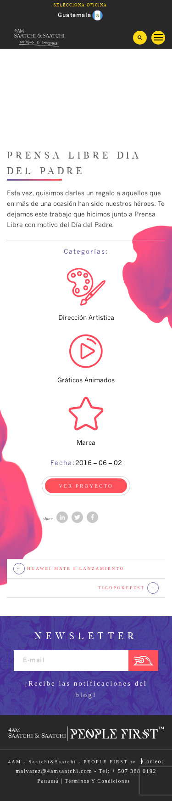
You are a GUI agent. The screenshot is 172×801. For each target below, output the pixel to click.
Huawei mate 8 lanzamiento (68, 568)
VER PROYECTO (86, 486)
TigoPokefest (128, 588)
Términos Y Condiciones (97, 781)
